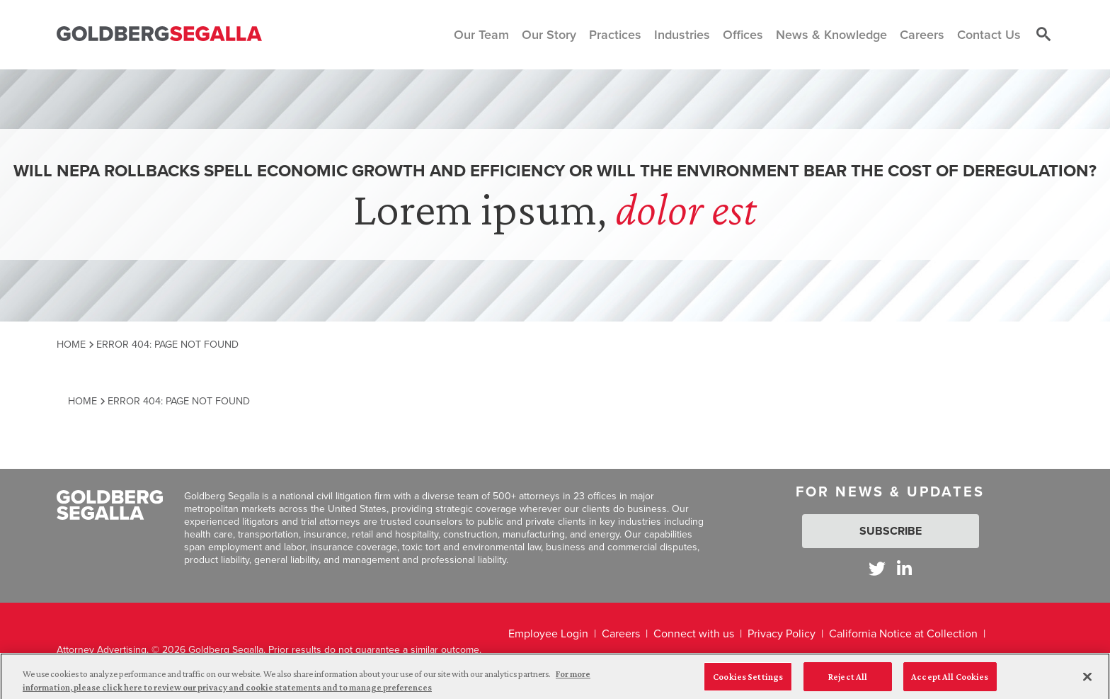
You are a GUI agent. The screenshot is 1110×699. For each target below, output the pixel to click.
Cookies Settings (748, 681)
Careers (621, 633)
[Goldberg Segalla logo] (159, 34)
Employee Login (548, 633)
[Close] (1087, 681)
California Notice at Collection (903, 633)
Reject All (847, 681)
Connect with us (693, 633)
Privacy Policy (782, 633)
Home (71, 344)
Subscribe (890, 531)
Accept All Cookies (949, 681)
